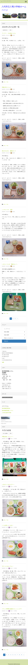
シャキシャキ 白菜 (7, 209)
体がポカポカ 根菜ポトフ (9, 151)
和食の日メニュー (6, 87)
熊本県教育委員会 (6, 408)
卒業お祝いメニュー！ (7, 436)
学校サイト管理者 (13, 438)
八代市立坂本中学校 (6, 412)
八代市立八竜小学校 (7, 1)
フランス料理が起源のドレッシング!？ (12, 609)
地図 (3, 362)
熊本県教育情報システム (7, 410)
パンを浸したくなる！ (7, 525)
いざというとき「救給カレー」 (10, 264)
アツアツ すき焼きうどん (9, 33)
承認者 (13, 35)
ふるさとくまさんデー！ (8, 484)
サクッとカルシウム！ (7, 566)
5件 (11, 30)
